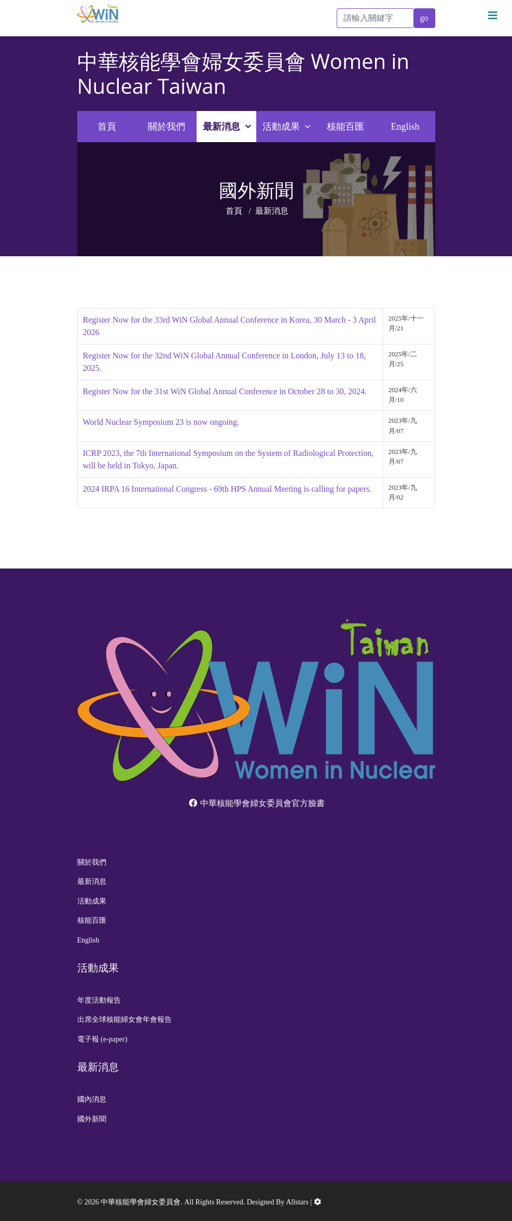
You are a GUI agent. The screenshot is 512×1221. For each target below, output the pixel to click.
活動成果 (281, 126)
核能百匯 (345, 126)
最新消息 (221, 126)
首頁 (107, 126)
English (405, 126)
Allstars (297, 1202)
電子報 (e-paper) (102, 1039)
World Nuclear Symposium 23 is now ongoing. (161, 422)
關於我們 (166, 126)
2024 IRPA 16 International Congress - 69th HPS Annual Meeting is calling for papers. (227, 488)
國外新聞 (91, 1119)
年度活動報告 (99, 1000)
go (424, 17)
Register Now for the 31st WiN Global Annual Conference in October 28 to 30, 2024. (225, 391)
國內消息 (91, 1099)
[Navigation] (492, 15)
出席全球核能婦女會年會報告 (124, 1019)
